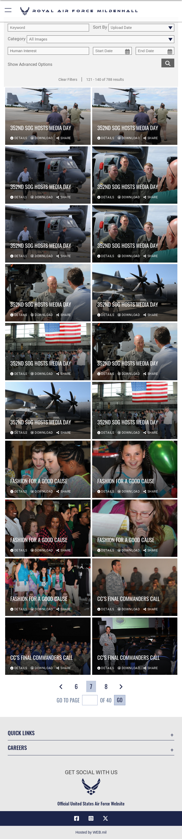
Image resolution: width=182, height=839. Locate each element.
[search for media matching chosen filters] (167, 63)
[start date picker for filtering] (112, 51)
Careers (17, 747)
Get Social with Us (91, 772)
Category (16, 39)
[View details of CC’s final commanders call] (135, 587)
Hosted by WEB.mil (91, 832)
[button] (8, 11)
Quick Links (21, 733)
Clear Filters (67, 79)
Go (120, 700)
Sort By (100, 27)
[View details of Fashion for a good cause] (48, 469)
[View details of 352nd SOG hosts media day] (48, 116)
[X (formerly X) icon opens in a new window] (105, 818)
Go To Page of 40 (84, 700)
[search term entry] (48, 27)
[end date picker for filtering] (155, 51)
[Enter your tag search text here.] (48, 51)
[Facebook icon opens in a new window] (77, 818)
